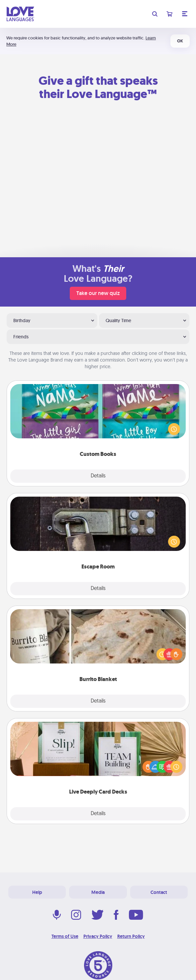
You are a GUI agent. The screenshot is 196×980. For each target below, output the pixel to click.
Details (98, 476)
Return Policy (131, 936)
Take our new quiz (98, 293)
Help (37, 892)
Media (98, 892)
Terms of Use (64, 936)
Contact (158, 892)
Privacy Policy (97, 936)
